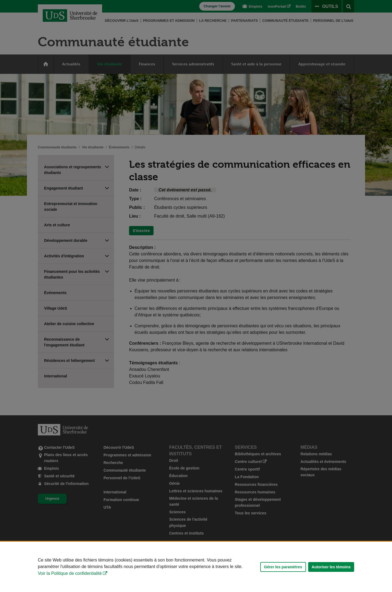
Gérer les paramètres (283, 567)
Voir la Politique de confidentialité (70, 573)
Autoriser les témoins (331, 567)
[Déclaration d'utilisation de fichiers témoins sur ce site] (196, 567)
